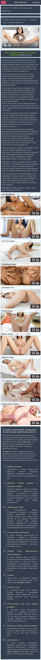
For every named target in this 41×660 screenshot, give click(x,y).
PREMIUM (36, 2)
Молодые (33, 20)
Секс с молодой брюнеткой (13, 22)
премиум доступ (25, 55)
